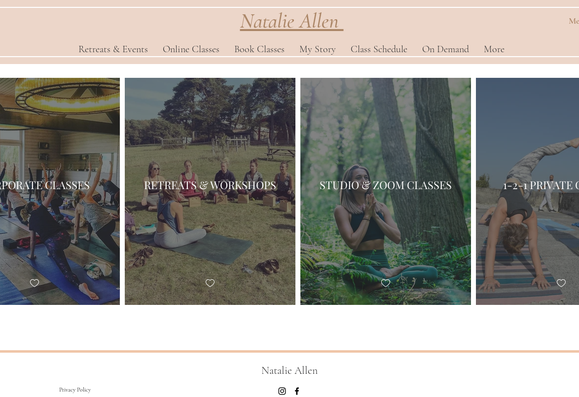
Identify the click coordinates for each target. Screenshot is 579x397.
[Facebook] (297, 391)
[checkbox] (34, 283)
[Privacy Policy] (75, 389)
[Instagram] (282, 391)
